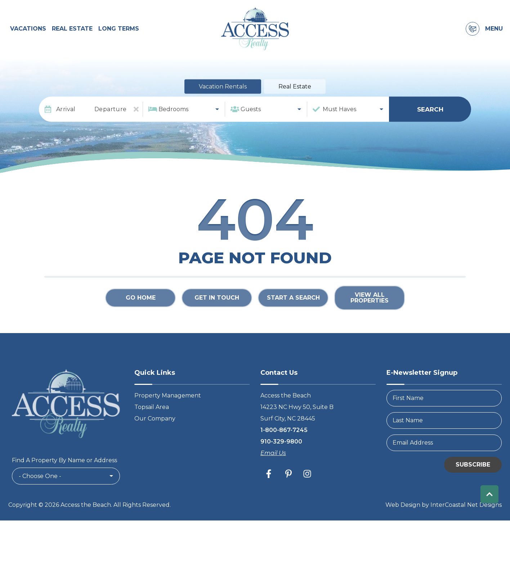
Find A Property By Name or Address (64, 464)
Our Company (154, 422)
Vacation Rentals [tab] (223, 91)
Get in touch (216, 302)
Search (430, 113)
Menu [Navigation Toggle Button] (494, 31)
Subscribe (473, 468)
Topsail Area (151, 411)
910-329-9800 (281, 445)
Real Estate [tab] (294, 91)
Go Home (141, 302)
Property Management (167, 399)
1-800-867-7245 (284, 434)
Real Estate (72, 31)
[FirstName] (444, 402)
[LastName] (444, 425)
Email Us (273, 457)
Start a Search (293, 302)
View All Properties (369, 302)
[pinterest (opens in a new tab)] (288, 478)
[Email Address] (444, 447)
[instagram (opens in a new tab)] (307, 478)
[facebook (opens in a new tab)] (269, 478)
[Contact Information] (472, 31)
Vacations (28, 31)
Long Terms (118, 31)
